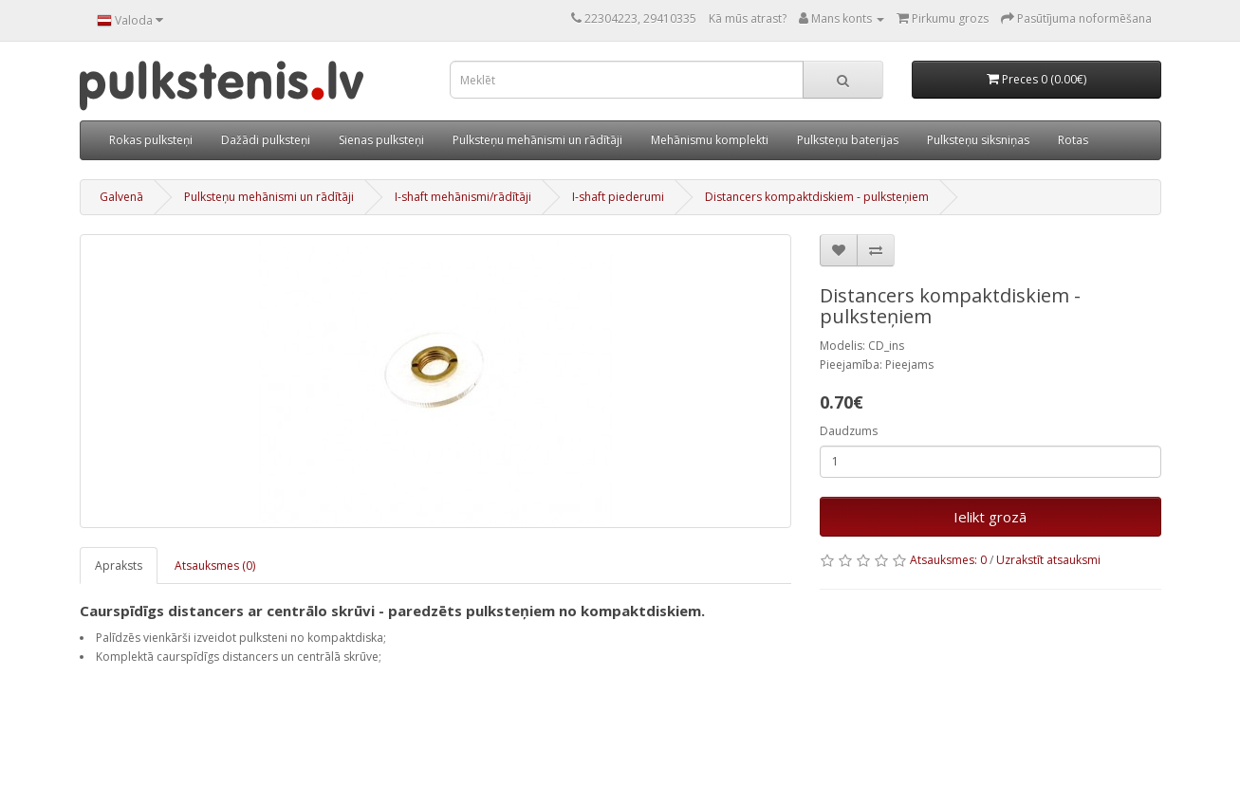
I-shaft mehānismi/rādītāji (463, 197)
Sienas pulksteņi (381, 140)
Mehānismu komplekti (709, 140)
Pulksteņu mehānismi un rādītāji (537, 140)
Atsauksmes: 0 (948, 560)
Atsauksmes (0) (215, 565)
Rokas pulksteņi (151, 140)
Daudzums (849, 431)
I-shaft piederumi (618, 197)
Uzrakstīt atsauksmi (1048, 560)
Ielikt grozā (990, 516)
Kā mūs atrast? (748, 18)
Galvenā (121, 197)
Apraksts (118, 565)
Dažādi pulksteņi (265, 140)
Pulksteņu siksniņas (978, 140)
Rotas (1073, 140)
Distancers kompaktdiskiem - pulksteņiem (817, 197)
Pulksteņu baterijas (847, 140)
